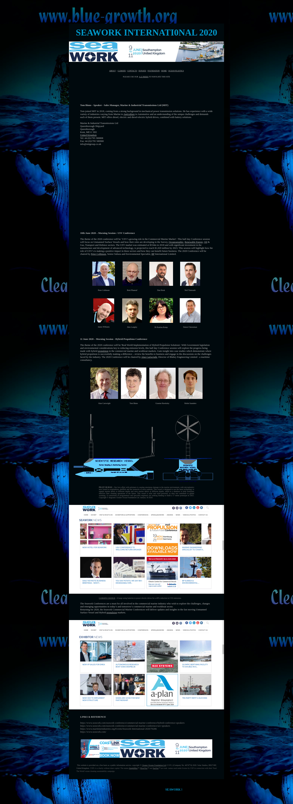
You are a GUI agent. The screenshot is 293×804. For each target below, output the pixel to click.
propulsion (103, 351)
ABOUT (112, 71)
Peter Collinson (98, 254)
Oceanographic (176, 242)
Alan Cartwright (149, 357)
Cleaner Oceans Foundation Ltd (154, 765)
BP (153, 254)
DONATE (142, 71)
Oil (205, 242)
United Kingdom (88, 135)
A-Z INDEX (143, 77)
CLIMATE (122, 71)
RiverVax (143, 768)
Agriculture (129, 114)
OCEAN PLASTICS (176, 71)
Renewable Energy (194, 242)
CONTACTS (132, 71)
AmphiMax (133, 768)
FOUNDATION (154, 71)
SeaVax (155, 768)
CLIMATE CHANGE (107, 598)
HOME (164, 71)
